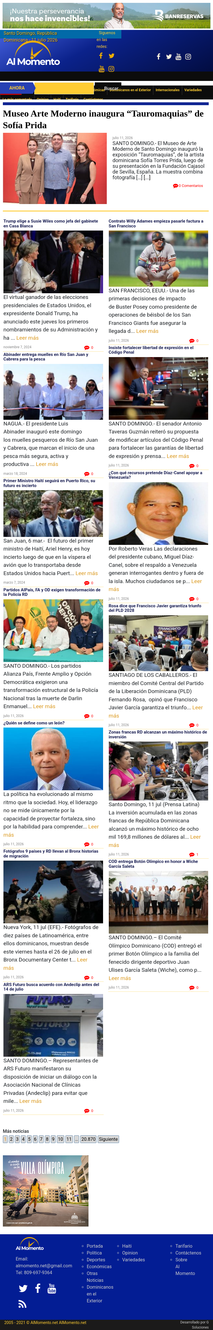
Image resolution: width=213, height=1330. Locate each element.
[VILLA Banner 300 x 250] (46, 1190)
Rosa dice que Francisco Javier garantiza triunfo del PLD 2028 (155, 608)
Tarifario (183, 1246)
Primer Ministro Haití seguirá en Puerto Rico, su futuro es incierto (49, 483)
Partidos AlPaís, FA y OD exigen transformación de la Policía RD (52, 592)
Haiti (127, 1246)
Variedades (133, 1259)
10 (60, 1139)
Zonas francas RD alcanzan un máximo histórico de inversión (158, 735)
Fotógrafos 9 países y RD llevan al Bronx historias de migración (51, 854)
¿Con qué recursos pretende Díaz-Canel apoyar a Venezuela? (155, 475)
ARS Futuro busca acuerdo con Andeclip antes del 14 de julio (51, 987)
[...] (147, 177)
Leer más (27, 338)
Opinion (130, 1253)
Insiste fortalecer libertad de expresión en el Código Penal (151, 350)
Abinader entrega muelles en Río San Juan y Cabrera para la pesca (45, 357)
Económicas (99, 1266)
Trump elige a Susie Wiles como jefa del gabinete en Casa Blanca (50, 224)
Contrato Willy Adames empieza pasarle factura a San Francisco (156, 224)
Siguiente (108, 1139)
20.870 (88, 1139)
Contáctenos (188, 1253)
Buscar (111, 88)
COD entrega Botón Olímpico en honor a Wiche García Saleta (153, 864)
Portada (95, 1246)
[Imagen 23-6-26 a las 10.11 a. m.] (106, 15)
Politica (94, 1253)
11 (69, 1139)
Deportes (96, 1259)
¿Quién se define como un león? (34, 723)
